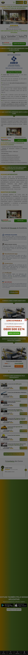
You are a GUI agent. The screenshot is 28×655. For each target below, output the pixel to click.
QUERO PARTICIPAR (14, 333)
